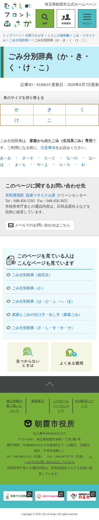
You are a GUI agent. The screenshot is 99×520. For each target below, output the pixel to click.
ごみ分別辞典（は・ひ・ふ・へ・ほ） (43, 301)
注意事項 (48, 148)
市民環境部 (14, 195)
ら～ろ (64, 165)
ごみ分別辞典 (18, 40)
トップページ (12, 35)
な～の (72, 158)
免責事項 (37, 401)
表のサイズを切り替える (23, 98)
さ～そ (27, 158)
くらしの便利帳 (59, 35)
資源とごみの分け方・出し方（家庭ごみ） (47, 315)
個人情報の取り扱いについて (14, 405)
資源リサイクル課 (40, 195)
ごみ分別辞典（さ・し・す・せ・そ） (43, 328)
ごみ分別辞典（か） (28, 288)
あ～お (5, 158)
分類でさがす (34, 35)
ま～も (20, 165)
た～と (49, 158)
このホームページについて (61, 405)
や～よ (42, 165)
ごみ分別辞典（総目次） (32, 275)
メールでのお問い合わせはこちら (42, 225)
